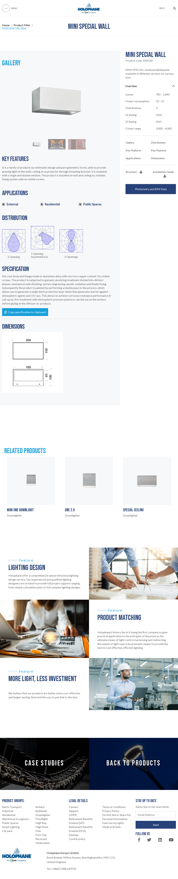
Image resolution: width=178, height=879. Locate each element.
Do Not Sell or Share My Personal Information (116, 816)
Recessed (41, 838)
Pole (38, 830)
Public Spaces (10, 822)
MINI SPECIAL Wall (14, 28)
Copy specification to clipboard (25, 312)
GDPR (72, 814)
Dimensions (158, 158)
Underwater (42, 842)
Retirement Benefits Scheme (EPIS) (81, 828)
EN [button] (162, 8)
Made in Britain (111, 826)
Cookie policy (77, 838)
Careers (73, 807)
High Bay (41, 822)
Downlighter (42, 814)
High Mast (41, 826)
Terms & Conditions (114, 807)
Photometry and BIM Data (151, 189)
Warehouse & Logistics (15, 818)
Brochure (134, 171)
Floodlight (41, 818)
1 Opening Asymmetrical (39, 255)
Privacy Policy (110, 811)
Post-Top (41, 834)
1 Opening (13, 256)
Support (73, 811)
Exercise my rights (113, 822)
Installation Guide (163, 173)
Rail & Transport (12, 807)
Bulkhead (41, 811)
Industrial (7, 811)
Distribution (158, 142)
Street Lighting (11, 826)
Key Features (133, 150)
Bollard (39, 807)
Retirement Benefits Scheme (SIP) (81, 820)
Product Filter (22, 25)
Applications (133, 158)
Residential (8, 814)
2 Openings (71, 256)
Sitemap (74, 834)
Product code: (139, 60)
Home (6, 25)
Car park (7, 830)
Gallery (130, 142)
